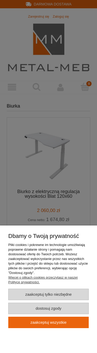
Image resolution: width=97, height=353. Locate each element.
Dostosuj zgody (49, 308)
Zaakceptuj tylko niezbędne (48, 294)
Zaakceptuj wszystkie (48, 322)
